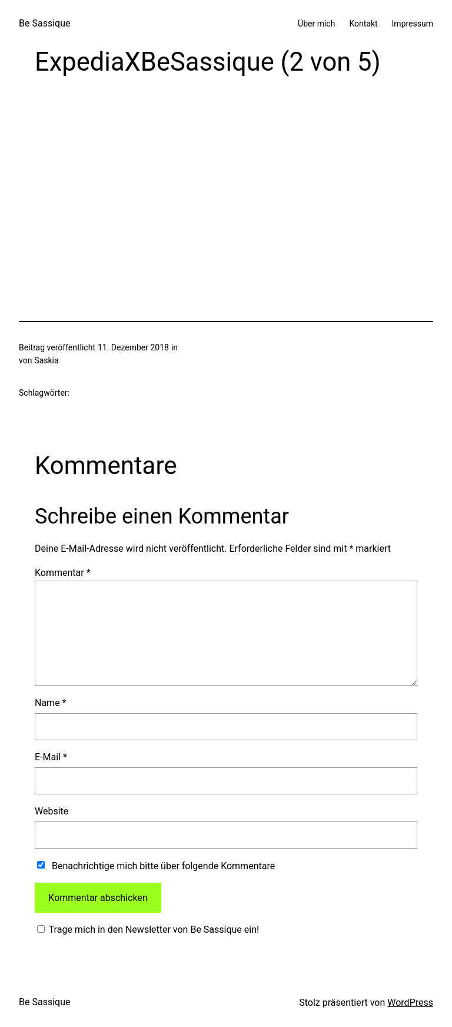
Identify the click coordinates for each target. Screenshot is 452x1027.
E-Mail (51, 757)
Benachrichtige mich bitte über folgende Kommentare (163, 866)
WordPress (410, 1002)
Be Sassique (44, 23)
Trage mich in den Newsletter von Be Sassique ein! (152, 929)
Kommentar (63, 572)
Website (51, 811)
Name (51, 702)
